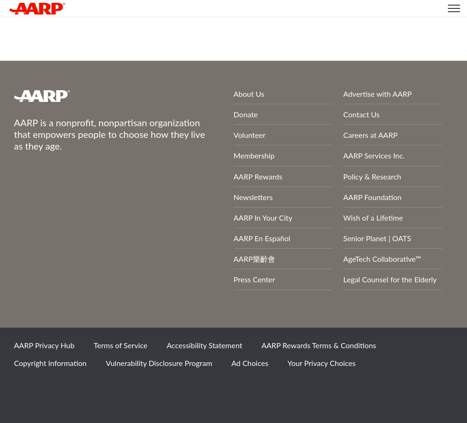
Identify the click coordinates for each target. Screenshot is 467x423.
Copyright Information (50, 362)
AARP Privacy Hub (44, 345)
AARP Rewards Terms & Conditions (318, 345)
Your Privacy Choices (321, 362)
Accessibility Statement (204, 345)
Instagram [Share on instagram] (89, 388)
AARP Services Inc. (374, 155)
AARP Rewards (258, 176)
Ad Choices (249, 362)
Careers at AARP (370, 134)
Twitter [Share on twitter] (57, 388)
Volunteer (250, 134)
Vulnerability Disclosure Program (159, 362)
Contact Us (361, 114)
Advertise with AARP (377, 93)
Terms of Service (120, 345)
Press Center (254, 279)
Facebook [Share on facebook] (25, 388)
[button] (454, 8)
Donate (246, 114)
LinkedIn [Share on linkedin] (120, 388)
